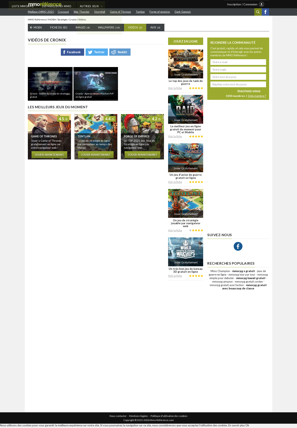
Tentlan (140, 11)
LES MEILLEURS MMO (123, 4)
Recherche (258, 12)
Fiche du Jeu (58, 28)
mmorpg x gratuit (243, 272)
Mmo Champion (220, 272)
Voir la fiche (175, 88)
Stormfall (99, 11)
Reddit (122, 53)
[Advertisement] (185, 347)
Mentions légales (138, 416)
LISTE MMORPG (88, 4)
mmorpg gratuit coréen (249, 282)
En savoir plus (236, 426)
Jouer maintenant (49, 155)
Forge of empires (160, 11)
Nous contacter (118, 416)
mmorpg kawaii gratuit (250, 278)
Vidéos (135, 28)
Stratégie (62, 20)
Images (82, 28)
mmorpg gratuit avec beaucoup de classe (244, 287)
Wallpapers (109, 28)
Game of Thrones (120, 11)
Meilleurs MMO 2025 (41, 11)
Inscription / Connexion (242, 4)
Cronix (73, 20)
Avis (155, 28)
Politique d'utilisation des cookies (169, 416)
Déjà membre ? (257, 96)
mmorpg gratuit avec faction (227, 285)
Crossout (63, 11)
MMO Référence (37, 20)
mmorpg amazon (222, 282)
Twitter (99, 53)
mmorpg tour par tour (242, 275)
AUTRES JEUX (156, 4)
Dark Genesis (183, 11)
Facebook (265, 12)
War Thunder (82, 11)
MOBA (52, 20)
